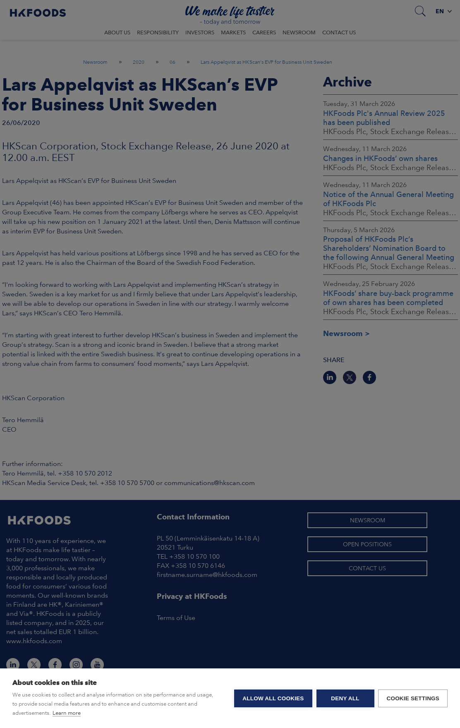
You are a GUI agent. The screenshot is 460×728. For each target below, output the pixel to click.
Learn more (67, 713)
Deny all (345, 698)
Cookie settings (412, 698)
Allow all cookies (273, 698)
